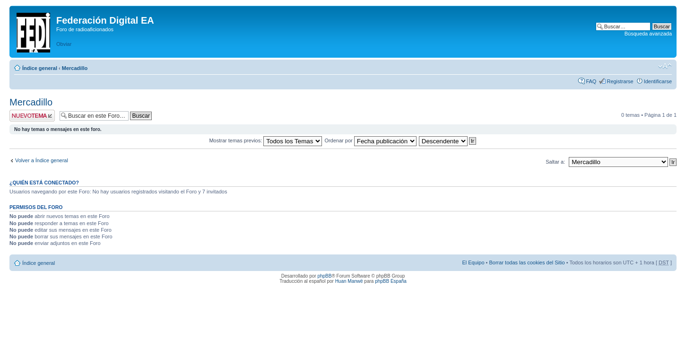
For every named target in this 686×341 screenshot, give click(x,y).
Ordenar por (370, 140)
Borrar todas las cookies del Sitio (526, 262)
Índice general (39, 68)
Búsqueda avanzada (648, 33)
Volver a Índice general (41, 160)
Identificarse (658, 81)
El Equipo (473, 262)
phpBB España (391, 281)
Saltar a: (555, 162)
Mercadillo (74, 68)
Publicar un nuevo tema (32, 116)
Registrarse (620, 81)
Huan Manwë (349, 281)
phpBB (324, 276)
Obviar (63, 44)
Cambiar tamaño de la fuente (665, 66)
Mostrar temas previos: (265, 140)
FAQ (591, 81)
